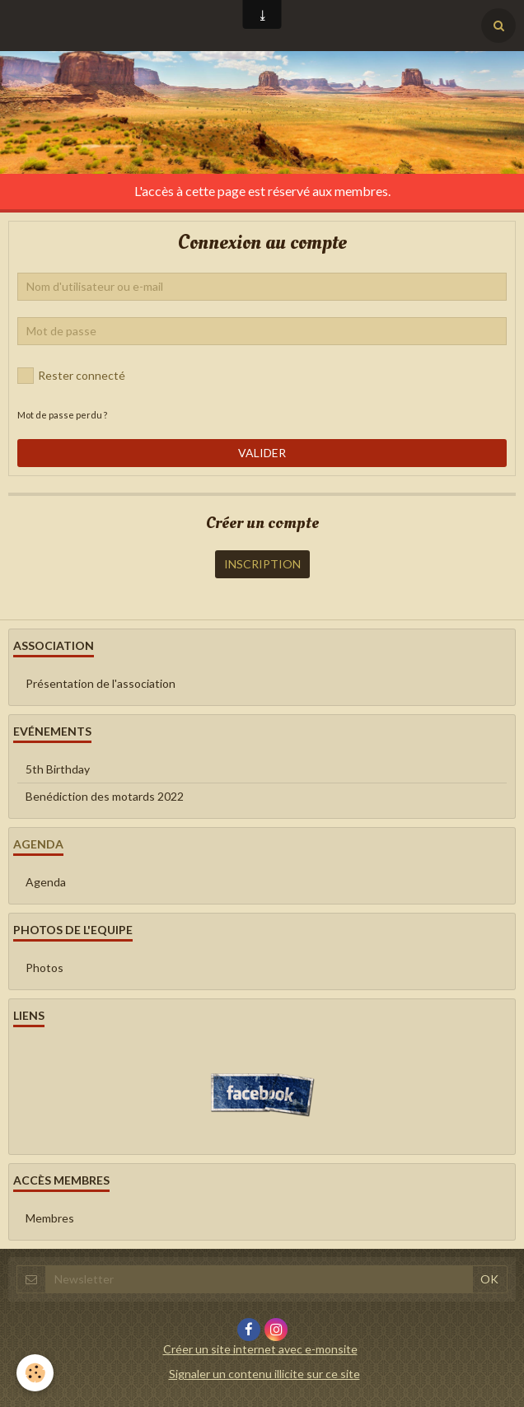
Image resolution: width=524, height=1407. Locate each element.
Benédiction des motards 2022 (105, 796)
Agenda (46, 882)
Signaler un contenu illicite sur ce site (264, 1374)
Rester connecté (71, 375)
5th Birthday (58, 769)
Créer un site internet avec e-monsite (260, 1349)
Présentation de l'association (100, 683)
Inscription (262, 564)
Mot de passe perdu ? (62, 414)
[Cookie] (35, 1372)
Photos (44, 968)
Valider (262, 453)
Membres (50, 1218)
